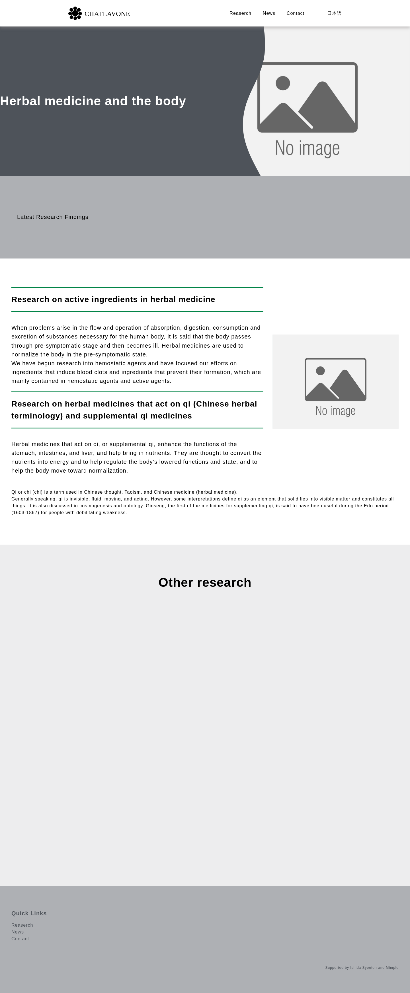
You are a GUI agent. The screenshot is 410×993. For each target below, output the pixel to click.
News (269, 13)
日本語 (334, 13)
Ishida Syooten (363, 968)
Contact (295, 13)
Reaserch (240, 13)
